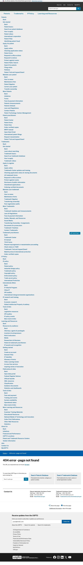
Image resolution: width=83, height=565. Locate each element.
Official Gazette (9, 379)
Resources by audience (10, 326)
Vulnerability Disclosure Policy (21, 540)
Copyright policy (9, 273)
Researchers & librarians (12, 340)
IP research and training (10, 297)
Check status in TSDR (11, 247)
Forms (6, 98)
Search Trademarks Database (67, 475)
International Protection (12, 280)
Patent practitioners (9, 115)
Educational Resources (11, 414)
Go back (27, 464)
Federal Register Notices (12, 376)
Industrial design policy (12, 268)
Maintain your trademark (11, 189)
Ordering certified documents (14, 187)
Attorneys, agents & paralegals (14, 331)
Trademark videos (10, 161)
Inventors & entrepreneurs (12, 333)
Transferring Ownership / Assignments (17, 223)
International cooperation (12, 36)
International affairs (9, 283)
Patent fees (8, 125)
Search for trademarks (44, 525)
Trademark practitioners (11, 232)
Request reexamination (11, 137)
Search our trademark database (14, 156)
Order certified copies (11, 127)
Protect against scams (11, 60)
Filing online (8, 67)
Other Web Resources (11, 422)
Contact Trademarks (11, 230)
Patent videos (8, 34)
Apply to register (8, 163)
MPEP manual (8, 130)
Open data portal (9, 374)
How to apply (8, 31)
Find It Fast (75, 233)
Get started (6, 22)
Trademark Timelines (11, 228)
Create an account (10, 352)
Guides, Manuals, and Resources (14, 218)
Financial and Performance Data (22, 538)
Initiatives (7, 96)
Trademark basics (10, 153)
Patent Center (8, 120)
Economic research (10, 302)
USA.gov (15, 549)
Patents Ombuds (9, 106)
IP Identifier (8, 357)
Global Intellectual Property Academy (16, 304)
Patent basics (8, 27)
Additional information (55, 508)
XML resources (9, 381)
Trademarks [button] (18, 14)
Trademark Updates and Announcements (17, 211)
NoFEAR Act (16, 547)
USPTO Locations (8, 436)
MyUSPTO (77, 5)
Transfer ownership (10, 89)
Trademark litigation (11, 199)
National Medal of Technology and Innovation (19, 417)
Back (4, 19)
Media (6, 338)
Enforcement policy (10, 276)
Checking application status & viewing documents (20, 173)
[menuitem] (7, 13)
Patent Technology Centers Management (17, 113)
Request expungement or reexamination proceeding (21, 244)
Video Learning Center (11, 362)
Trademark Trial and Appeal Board (15, 249)
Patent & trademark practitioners (15, 343)
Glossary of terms (10, 359)
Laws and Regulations (11, 108)
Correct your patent (10, 87)
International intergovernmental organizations (19, 295)
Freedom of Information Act (21, 543)
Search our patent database (13, 29)
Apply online (8, 48)
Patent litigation (9, 84)
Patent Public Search (11, 63)
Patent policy (8, 266)
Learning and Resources (9, 321)
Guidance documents (11, 386)
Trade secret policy (10, 278)
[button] (54, 506)
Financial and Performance (11, 434)
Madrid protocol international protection (17, 252)
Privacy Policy (17, 534)
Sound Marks (8, 220)
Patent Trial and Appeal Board (14, 72)
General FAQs (8, 355)
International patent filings (13, 134)
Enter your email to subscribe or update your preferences (28, 519)
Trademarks (5, 142)
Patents (3, 17)
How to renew (8, 79)
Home (5, 453)
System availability (10, 400)
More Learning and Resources (12, 407)
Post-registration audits (12, 204)
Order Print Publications (12, 419)
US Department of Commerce (21, 529)
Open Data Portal (10, 132)
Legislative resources (11, 311)
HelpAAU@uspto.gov (39, 496)
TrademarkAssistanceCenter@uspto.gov (71, 496)
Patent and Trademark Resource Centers (16, 438)
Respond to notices (10, 58)
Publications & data (9, 369)
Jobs (64, 5)
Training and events (10, 398)
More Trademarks (8, 206)
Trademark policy (10, 271)
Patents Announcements (12, 103)
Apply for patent (8, 43)
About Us (59, 5)
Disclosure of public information (14, 182)
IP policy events (9, 316)
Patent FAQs (8, 39)
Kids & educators (10, 335)
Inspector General (18, 545)
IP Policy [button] (30, 14)
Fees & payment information (13, 101)
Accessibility (16, 532)
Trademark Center (10, 237)
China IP (7, 290)
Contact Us (70, 5)
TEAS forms (8, 242)
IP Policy (4, 256)
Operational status (10, 402)
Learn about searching (11, 151)
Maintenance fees (10, 82)
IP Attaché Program (10, 287)
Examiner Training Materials (13, 412)
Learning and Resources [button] (47, 14)
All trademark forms (11, 175)
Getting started (8, 347)
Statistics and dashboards (12, 388)
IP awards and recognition (12, 345)
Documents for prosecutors (13, 225)
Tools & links (7, 307)
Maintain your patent (9, 75)
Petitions (7, 70)
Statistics (7, 424)
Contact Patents (9, 110)
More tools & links (10, 319)
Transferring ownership (11, 201)
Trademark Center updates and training (17, 170)
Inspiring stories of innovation (13, 367)
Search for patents (10, 65)
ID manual (7, 240)
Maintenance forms (10, 197)
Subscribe (66, 521)
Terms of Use (16, 536)
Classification (8, 383)
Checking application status (13, 51)
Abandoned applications (12, 185)
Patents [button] (7, 14)
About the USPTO (17, 525)
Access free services (11, 364)
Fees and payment (10, 395)
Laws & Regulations (10, 213)
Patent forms (8, 53)
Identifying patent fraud (12, 41)
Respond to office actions (12, 55)
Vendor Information (9, 441)
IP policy (6, 261)
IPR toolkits (8, 292)
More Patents (7, 91)
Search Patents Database (39, 475)
